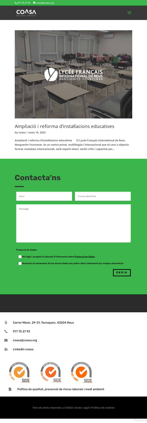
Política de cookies (103, 407)
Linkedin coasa (23, 349)
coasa (22, 132)
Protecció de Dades (84, 256)
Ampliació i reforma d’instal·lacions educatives (64, 126)
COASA (69, 407)
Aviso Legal (82, 407)
